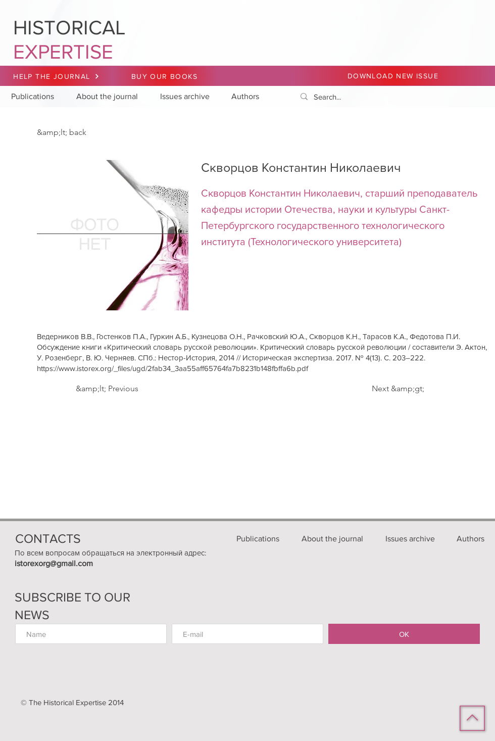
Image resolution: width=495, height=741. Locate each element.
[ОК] (404, 634)
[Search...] (389, 96)
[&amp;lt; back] (70, 132)
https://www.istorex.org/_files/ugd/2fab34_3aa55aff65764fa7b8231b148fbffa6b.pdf (172, 368)
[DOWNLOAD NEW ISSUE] (394, 75)
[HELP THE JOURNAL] (56, 76)
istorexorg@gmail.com (54, 563)
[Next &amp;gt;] (396, 389)
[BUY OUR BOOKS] (165, 76)
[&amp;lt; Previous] (109, 389)
